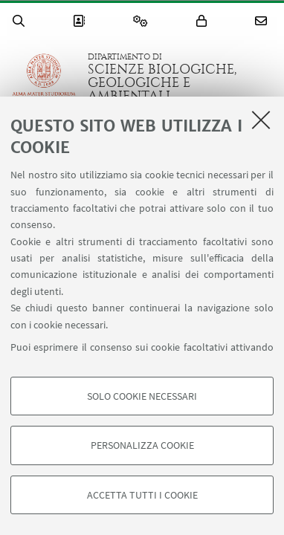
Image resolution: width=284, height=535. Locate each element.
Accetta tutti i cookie (142, 495)
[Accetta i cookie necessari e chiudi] (261, 120)
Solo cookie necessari (142, 396)
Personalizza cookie (142, 445)
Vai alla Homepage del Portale (43, 77)
